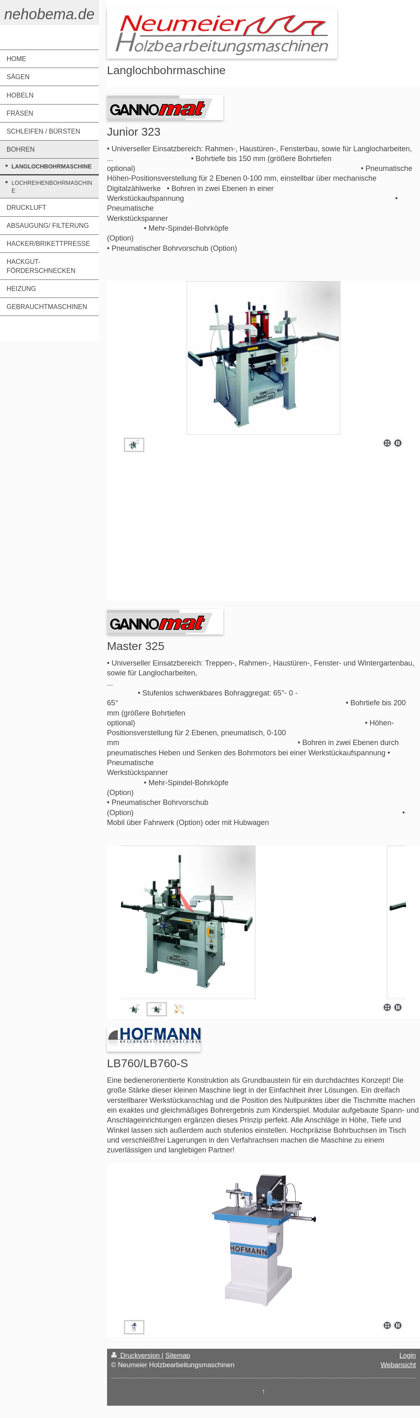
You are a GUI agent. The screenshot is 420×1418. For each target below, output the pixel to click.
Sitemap (177, 1355)
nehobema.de (49, 14)
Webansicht (398, 1364)
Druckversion (136, 1355)
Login (407, 1355)
